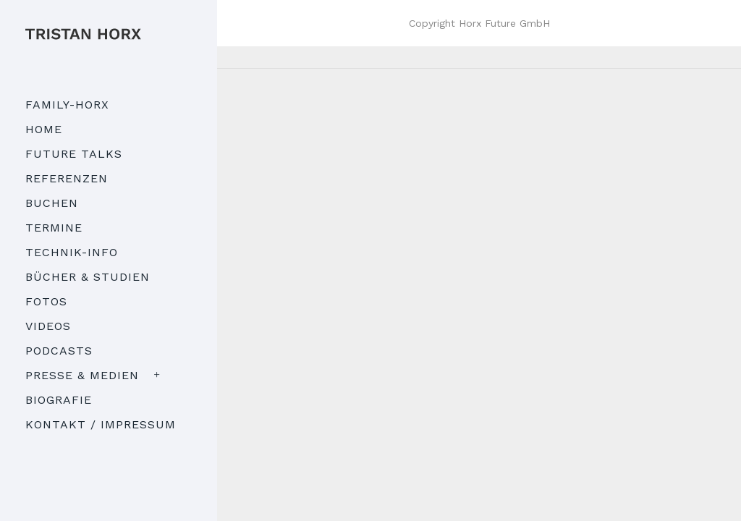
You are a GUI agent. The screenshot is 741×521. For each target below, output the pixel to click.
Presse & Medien (82, 375)
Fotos (46, 301)
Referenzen (66, 178)
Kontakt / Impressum (100, 424)
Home (43, 129)
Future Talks (73, 154)
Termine (53, 227)
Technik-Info (71, 252)
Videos (48, 326)
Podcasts (59, 350)
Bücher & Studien (87, 277)
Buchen (51, 203)
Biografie (58, 400)
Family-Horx (67, 104)
